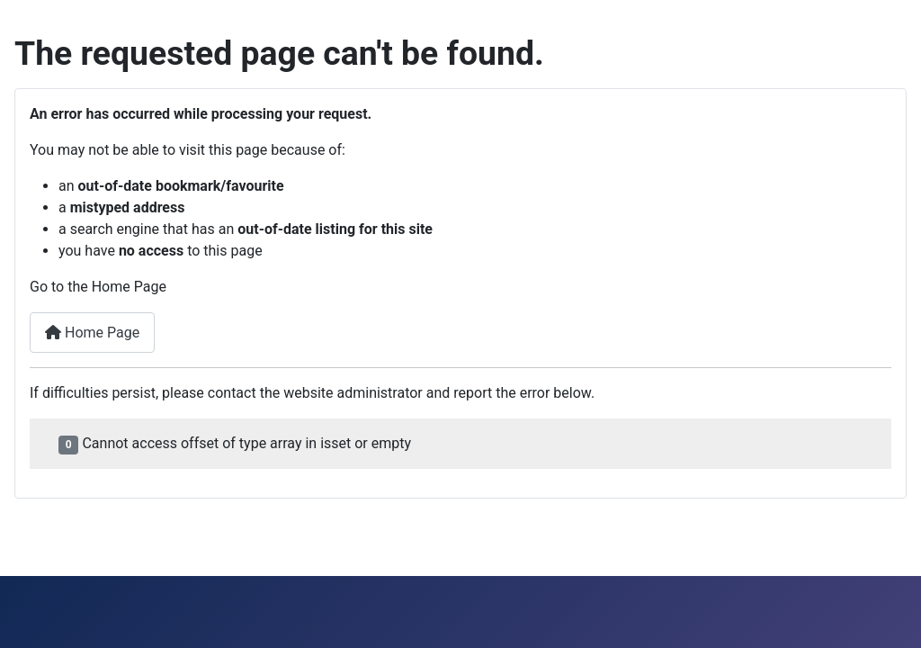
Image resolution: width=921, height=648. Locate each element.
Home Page (92, 332)
